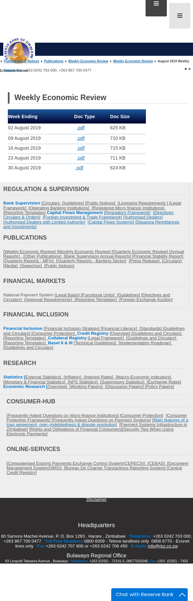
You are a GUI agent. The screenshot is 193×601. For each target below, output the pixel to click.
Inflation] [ (75, 377)
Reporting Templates (24, 212)
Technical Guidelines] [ (97, 342)
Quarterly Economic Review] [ (141, 251)
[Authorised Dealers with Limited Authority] (44, 222)
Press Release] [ (146, 260)
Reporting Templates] (26, 337)
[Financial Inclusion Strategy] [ (73, 328)
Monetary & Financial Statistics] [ (37, 381)
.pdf (81, 127)
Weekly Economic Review (88, 61)
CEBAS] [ (158, 463)
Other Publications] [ (45, 256)
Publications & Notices (21, 61)
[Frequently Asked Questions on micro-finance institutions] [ (64, 415)
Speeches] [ (33, 265)
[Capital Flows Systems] (111, 222)
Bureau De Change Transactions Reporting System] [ (116, 467)
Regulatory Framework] (128, 212)
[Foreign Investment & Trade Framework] (82, 217)
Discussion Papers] (125, 386)
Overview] (121, 333)
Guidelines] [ (74, 203)
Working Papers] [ (88, 386)
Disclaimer (96, 499)
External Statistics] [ (45, 377)
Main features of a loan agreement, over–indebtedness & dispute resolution (97, 422)
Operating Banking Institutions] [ (61, 207)
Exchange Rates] (164, 381)
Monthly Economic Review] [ (85, 251)
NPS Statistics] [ (85, 381)
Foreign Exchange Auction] (146, 299)
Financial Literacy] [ (121, 328)
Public (51, 265)
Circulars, (52, 203)
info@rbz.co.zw (163, 546)
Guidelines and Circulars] (29, 347)
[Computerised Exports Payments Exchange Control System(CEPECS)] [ (78, 463)
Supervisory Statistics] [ (124, 381)
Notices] (65, 265)
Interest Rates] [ (101, 377)
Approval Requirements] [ (50, 299)
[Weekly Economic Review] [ (30, 251)
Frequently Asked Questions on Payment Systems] (102, 420)
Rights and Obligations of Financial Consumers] (76, 429)
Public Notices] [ (102, 203)
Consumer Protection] (55, 333)
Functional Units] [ (100, 294)
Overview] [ (59, 386)
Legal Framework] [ (108, 337)
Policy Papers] (160, 386)
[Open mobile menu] (179, 16)
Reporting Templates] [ (98, 299)
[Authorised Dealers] (143, 217)
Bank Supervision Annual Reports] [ (99, 256)
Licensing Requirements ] (144, 203)
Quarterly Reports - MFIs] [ (31, 260)
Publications (53, 61)
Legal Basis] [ (69, 294)
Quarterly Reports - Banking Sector (91, 260)
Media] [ (13, 265)
